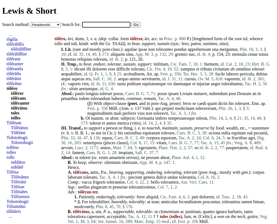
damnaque (182, 83)
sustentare (260, 128)
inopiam (126, 152)
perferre (129, 113)
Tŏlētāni (18, 132)
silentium (113, 162)
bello (155, 182)
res (88, 78)
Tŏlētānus (19, 127)
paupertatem (237, 147)
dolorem (99, 69)
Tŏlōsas (18, 186)
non (151, 49)
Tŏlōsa (13, 172)
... (10, 34)
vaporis (74, 83)
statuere (200, 93)
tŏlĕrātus (14, 83)
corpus (258, 172)
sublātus (18, 162)
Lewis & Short (29, 11)
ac (182, 211)
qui (157, 108)
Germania (145, 118)
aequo (123, 78)
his (231, 103)
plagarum (99, 187)
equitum (238, 133)
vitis (135, 123)
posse (118, 93)
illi (88, 69)
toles (15, 113)
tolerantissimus (142, 187)
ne (143, 157)
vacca (87, 182)
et (197, 69)
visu (141, 113)
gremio (181, 54)
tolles (16, 118)
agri (251, 137)
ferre (141, 196)
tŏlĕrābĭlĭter (21, 49)
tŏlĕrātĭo (14, 73)
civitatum (221, 69)
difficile (123, 69)
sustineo (210, 43)
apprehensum (199, 49)
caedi (201, 103)
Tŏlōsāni (18, 181)
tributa (206, 69)
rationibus (133, 133)
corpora (153, 137)
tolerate (114, 64)
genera (149, 177)
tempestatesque (181, 118)
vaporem (232, 78)
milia (225, 133)
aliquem (118, 54)
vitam (161, 142)
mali (117, 113)
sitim (73, 88)
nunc (155, 201)
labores (232, 74)
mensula (239, 54)
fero (185, 43)
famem (78, 152)
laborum (75, 177)
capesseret (96, 216)
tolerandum (101, 98)
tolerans (100, 59)
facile (220, 74)
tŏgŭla (12, 39)
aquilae (130, 49)
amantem (117, 157)
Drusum (244, 93)
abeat (165, 157)
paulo (80, 93)
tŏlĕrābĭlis (15, 44)
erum (103, 157)
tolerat (201, 118)
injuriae (203, 83)
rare (77, 49)
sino (223, 43)
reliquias (84, 59)
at (148, 201)
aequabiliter (71, 74)
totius (264, 54)
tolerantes (164, 49)
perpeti (168, 108)
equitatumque (154, 83)
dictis (223, 103)
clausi (122, 142)
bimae (258, 201)
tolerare (168, 133)
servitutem (151, 78)
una (215, 49)
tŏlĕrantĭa (15, 68)
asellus (84, 187)
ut (76, 157)
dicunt (79, 69)
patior (196, 43)
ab (233, 69)
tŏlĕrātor (14, 78)
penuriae (120, 187)
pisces (110, 142)
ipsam (173, 93)
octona (215, 133)
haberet (117, 98)
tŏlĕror (17, 93)
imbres (161, 118)
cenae (253, 54)
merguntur (228, 49)
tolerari (258, 69)
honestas (68, 59)
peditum (134, 83)
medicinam (184, 108)
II (76, 133)
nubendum (218, 93)
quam (212, 103)
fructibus (239, 137)
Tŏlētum (14, 122)
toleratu (138, 69)
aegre (216, 83)
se (194, 103)
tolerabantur (232, 83)
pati (195, 196)
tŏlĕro (12, 88)
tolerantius (231, 201)
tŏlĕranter (15, 63)
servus (131, 157)
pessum (152, 157)
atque (66, 78)
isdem (84, 98)
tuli (74, 43)
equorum (168, 137)
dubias (261, 74)
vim (85, 83)
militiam (161, 64)
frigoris (99, 182)
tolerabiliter (99, 201)
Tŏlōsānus (20, 177)
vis (169, 83)
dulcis (161, 177)
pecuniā (260, 133)
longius (92, 93)
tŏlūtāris (14, 211)
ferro (187, 103)
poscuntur (211, 201)
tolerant (191, 172)
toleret (85, 157)
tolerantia (187, 177)
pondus (180, 49)
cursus (190, 78)
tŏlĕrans (13, 59)
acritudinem (134, 74)
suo (192, 54)
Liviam (186, 93)
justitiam (193, 211)
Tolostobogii (22, 142)
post (232, 93)
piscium (135, 177)
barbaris (235, 211)
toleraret (242, 103)
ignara (221, 211)
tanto (248, 211)
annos (111, 123)
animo (135, 78)
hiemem (211, 64)
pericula (247, 74)
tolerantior (116, 182)
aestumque (88, 88)
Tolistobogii (17, 137)
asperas (78, 78)
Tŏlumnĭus (16, 206)
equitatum (151, 133)
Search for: (72, 24)
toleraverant (205, 108)
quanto (209, 211)
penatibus (69, 98)
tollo (58, 43)
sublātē (17, 167)
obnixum (129, 162)
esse (111, 69)
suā (250, 133)
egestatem (147, 147)
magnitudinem (99, 113)
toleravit (160, 113)
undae (173, 177)
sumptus (187, 69)
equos (107, 137)
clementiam (169, 211)
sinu (129, 54)
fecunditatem (190, 201)
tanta (121, 83)
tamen (247, 201)
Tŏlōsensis (20, 196)
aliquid (152, 196)
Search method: (16, 24)
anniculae (169, 201)
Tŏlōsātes (19, 191)
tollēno (13, 147)
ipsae (142, 49)
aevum (67, 147)
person (112, 128)
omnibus (243, 69)
